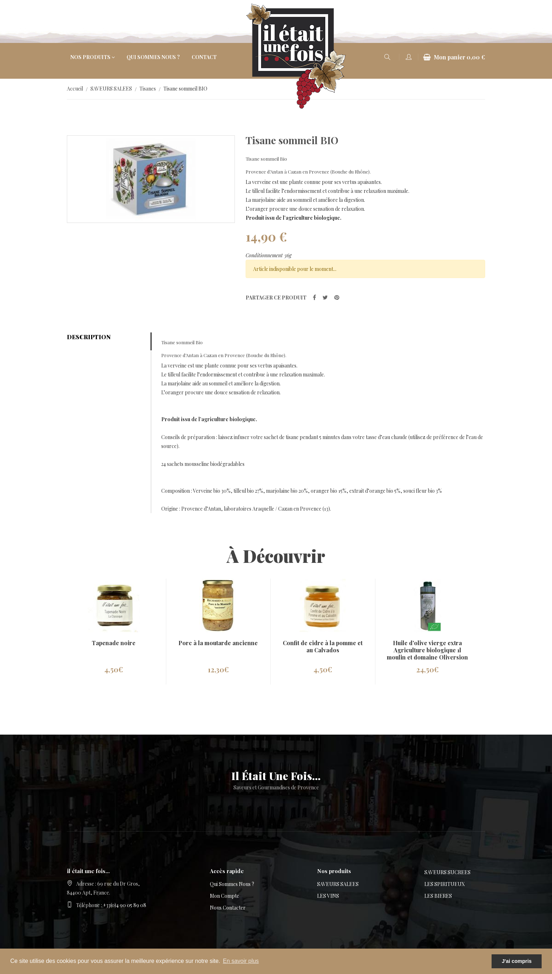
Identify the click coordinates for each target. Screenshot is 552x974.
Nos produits (90, 57)
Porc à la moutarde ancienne (218, 643)
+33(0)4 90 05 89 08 (124, 905)
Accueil (75, 88)
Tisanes (147, 88)
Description (88, 337)
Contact (204, 57)
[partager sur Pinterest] (336, 297)
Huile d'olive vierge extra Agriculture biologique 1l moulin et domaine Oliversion (427, 650)
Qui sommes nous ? (153, 57)
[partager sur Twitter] (325, 297)
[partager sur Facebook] (314, 297)
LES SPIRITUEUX (444, 884)
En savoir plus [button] (241, 961)
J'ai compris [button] (516, 961)
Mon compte (224, 895)
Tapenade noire (113, 643)
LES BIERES (438, 895)
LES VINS (328, 895)
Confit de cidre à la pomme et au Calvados (323, 646)
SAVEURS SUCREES (447, 872)
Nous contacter (228, 907)
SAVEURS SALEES (111, 88)
